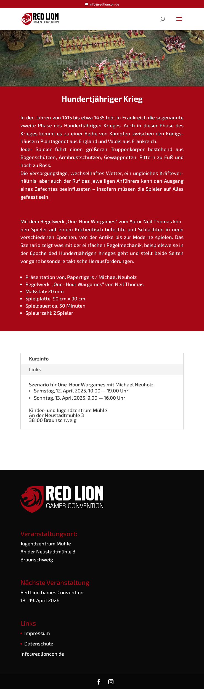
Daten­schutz (38, 643)
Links (35, 369)
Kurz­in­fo (39, 359)
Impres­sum (37, 633)
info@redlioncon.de (42, 654)
